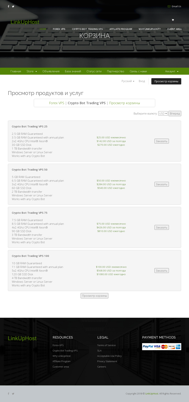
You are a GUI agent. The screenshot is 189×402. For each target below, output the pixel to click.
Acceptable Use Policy (109, 356)
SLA (99, 350)
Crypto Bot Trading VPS (87, 29)
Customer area (61, 366)
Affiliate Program (120, 29)
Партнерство (115, 71)
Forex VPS (59, 29)
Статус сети (94, 71)
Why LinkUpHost (62, 356)
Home (43, 29)
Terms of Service (106, 345)
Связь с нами (138, 71)
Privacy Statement (107, 361)
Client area (174, 29)
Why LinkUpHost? (150, 29)
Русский (128, 81)
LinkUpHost (151, 393)
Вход (142, 81)
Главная (16, 71)
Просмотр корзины (166, 81)
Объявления (50, 71)
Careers (101, 366)
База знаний (73, 71)
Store (32, 71)
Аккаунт (171, 71)
